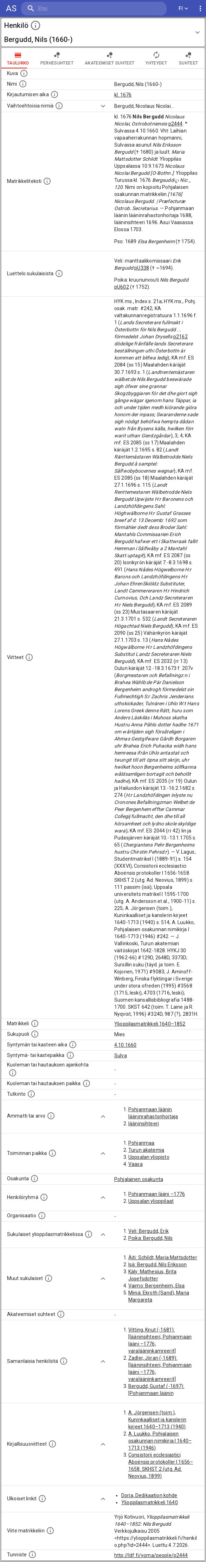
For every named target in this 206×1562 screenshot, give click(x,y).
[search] (63, 9)
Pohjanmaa (141, 1143)
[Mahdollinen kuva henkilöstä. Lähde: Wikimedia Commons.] (24, 73)
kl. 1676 (122, 95)
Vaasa (135, 1164)
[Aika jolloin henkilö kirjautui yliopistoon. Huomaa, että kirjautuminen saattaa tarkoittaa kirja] (54, 94)
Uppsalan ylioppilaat (151, 1201)
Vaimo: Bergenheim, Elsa (156, 1286)
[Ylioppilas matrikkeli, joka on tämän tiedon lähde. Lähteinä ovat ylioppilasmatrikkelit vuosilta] (34, 1023)
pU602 (121, 287)
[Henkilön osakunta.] (34, 1178)
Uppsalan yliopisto (148, 1157)
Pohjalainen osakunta (138, 1179)
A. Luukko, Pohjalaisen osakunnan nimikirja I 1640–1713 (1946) (160, 1441)
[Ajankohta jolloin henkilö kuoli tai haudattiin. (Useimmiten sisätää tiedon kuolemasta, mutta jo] (12, 1072)
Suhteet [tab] (188, 58)
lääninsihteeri (143, 1123)
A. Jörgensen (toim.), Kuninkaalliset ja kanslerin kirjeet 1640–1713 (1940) (157, 1419)
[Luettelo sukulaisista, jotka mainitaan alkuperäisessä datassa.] (59, 273)
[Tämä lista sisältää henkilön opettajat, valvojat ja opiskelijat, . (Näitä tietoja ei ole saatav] (60, 1314)
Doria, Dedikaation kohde (149, 1495)
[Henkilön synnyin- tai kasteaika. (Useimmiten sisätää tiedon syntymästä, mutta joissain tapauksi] (72, 1044)
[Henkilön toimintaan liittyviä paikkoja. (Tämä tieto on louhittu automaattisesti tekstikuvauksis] (52, 1153)
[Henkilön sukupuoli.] (34, 1034)
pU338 (141, 268)
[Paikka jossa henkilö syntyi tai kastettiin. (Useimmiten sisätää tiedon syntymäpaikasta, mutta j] (70, 1055)
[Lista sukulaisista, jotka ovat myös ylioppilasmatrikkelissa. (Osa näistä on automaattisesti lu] (88, 1234)
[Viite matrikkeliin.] (50, 1530)
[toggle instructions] (35, 25)
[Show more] (103, 106)
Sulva (120, 1055)
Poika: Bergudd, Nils (150, 1238)
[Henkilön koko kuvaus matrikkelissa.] (47, 181)
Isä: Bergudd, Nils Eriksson (157, 1264)
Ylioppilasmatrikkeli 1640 (149, 1502)
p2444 (175, 124)
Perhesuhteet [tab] (57, 58)
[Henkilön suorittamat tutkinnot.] (31, 1094)
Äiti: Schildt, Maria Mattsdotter (162, 1257)
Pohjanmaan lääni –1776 (156, 1194)
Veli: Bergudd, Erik (148, 1231)
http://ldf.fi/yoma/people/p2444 (151, 1555)
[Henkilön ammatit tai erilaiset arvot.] (51, 1115)
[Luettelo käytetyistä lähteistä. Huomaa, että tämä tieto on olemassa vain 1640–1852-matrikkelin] (29, 657)
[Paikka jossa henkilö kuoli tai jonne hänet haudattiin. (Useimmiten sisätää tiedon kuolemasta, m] (86, 1083)
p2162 (180, 336)
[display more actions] (200, 9)
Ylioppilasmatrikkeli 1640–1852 (150, 1024)
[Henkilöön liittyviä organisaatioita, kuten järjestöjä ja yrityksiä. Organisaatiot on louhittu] (41, 1215)
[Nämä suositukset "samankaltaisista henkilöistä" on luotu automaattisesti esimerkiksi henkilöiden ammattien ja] (63, 1361)
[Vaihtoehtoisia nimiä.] (59, 105)
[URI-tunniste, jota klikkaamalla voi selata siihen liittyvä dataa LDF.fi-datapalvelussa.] (32, 1554)
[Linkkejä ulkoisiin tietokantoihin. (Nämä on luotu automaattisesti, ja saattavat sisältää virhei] (42, 1498)
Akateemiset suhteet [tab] (109, 58)
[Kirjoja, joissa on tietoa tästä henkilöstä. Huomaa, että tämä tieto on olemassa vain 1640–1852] (52, 1444)
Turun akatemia (146, 1150)
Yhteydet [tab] (156, 58)
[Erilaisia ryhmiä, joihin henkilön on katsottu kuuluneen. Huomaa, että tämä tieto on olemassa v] (44, 1197)
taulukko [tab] (18, 58)
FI (183, 8)
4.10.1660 (125, 1045)
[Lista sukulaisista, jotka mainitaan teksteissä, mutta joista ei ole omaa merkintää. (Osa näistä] (48, 1278)
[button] (103, 32)
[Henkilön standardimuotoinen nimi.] (22, 84)
